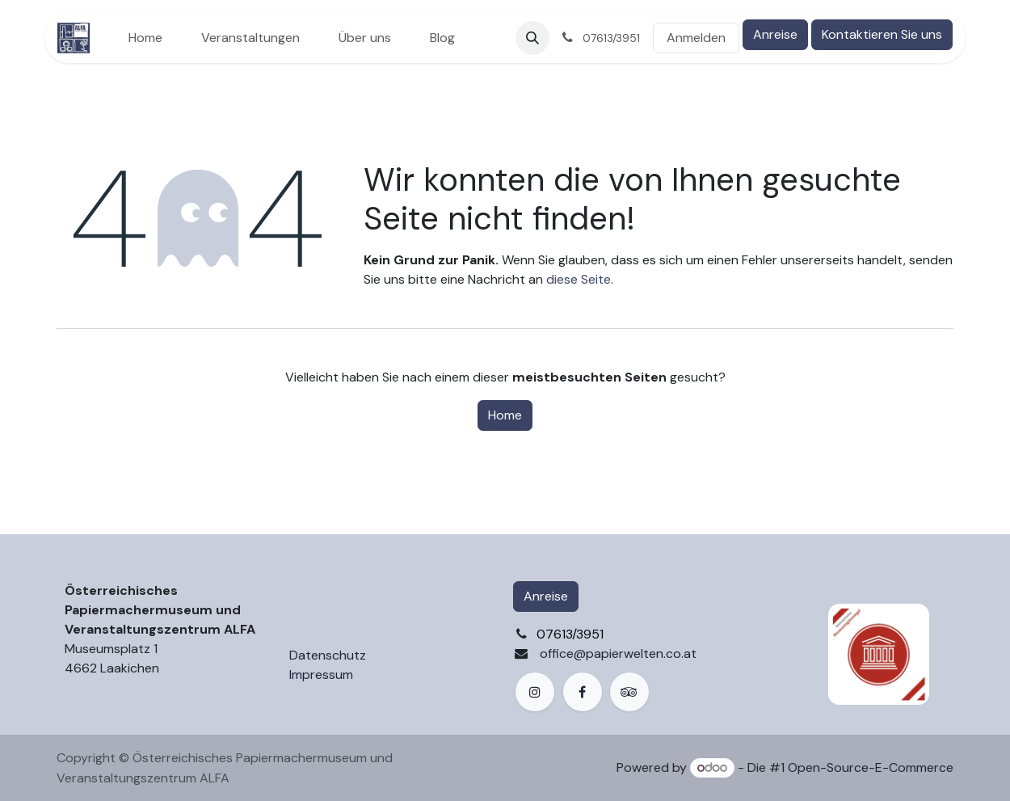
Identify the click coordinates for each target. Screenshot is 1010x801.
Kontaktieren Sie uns (882, 34)
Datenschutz (327, 655)
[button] (532, 38)
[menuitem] (145, 38)
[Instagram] (535, 691)
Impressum (321, 674)
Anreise (775, 34)
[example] (629, 691)
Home (505, 415)
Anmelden (696, 37)
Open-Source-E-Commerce (870, 767)
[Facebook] (582, 691)
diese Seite (578, 279)
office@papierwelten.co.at (618, 653)
